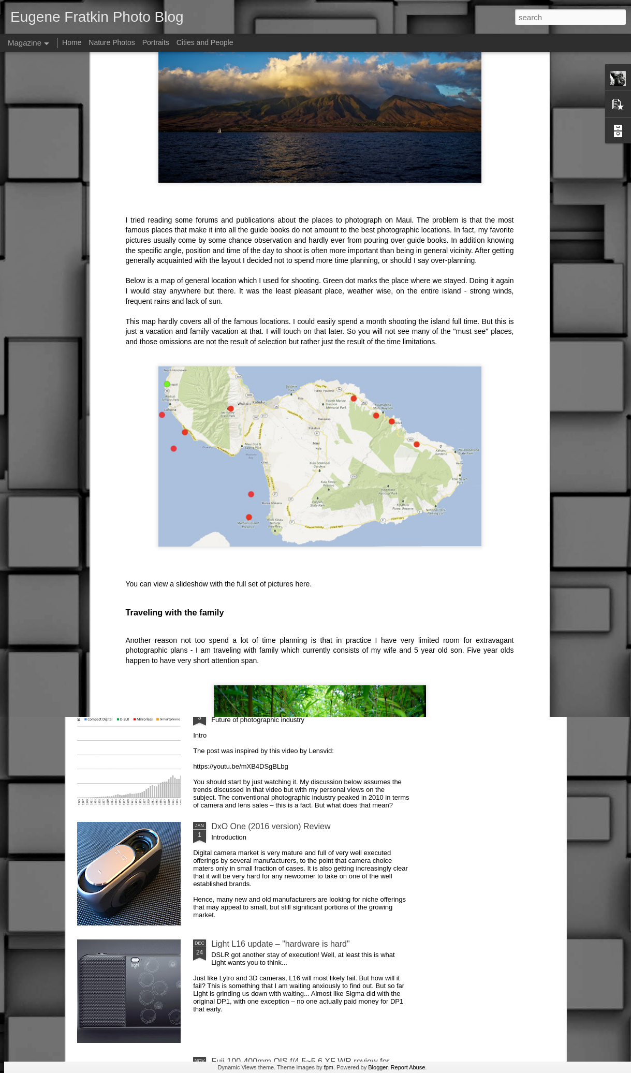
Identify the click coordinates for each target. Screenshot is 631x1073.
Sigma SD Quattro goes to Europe (274, 473)
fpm (328, 1067)
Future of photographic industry (268, 708)
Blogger (377, 1067)
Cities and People (205, 42)
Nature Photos (112, 42)
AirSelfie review (239, 591)
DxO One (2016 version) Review (270, 826)
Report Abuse (408, 1067)
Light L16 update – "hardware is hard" (280, 943)
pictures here (289, 423)
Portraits (155, 42)
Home (71, 42)
